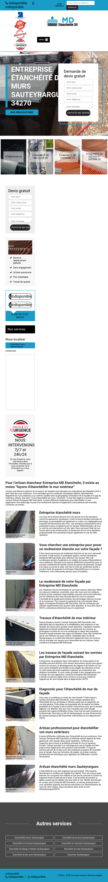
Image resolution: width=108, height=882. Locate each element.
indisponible (16, 3)
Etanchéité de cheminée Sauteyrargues (78, 843)
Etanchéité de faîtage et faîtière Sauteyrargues (29, 849)
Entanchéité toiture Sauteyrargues (29, 838)
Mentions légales (95, 875)
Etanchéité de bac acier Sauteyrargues (29, 855)
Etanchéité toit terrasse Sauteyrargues (29, 843)
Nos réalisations (22, 112)
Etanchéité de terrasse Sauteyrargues (78, 838)
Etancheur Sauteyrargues (78, 855)
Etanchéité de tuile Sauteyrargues (78, 849)
